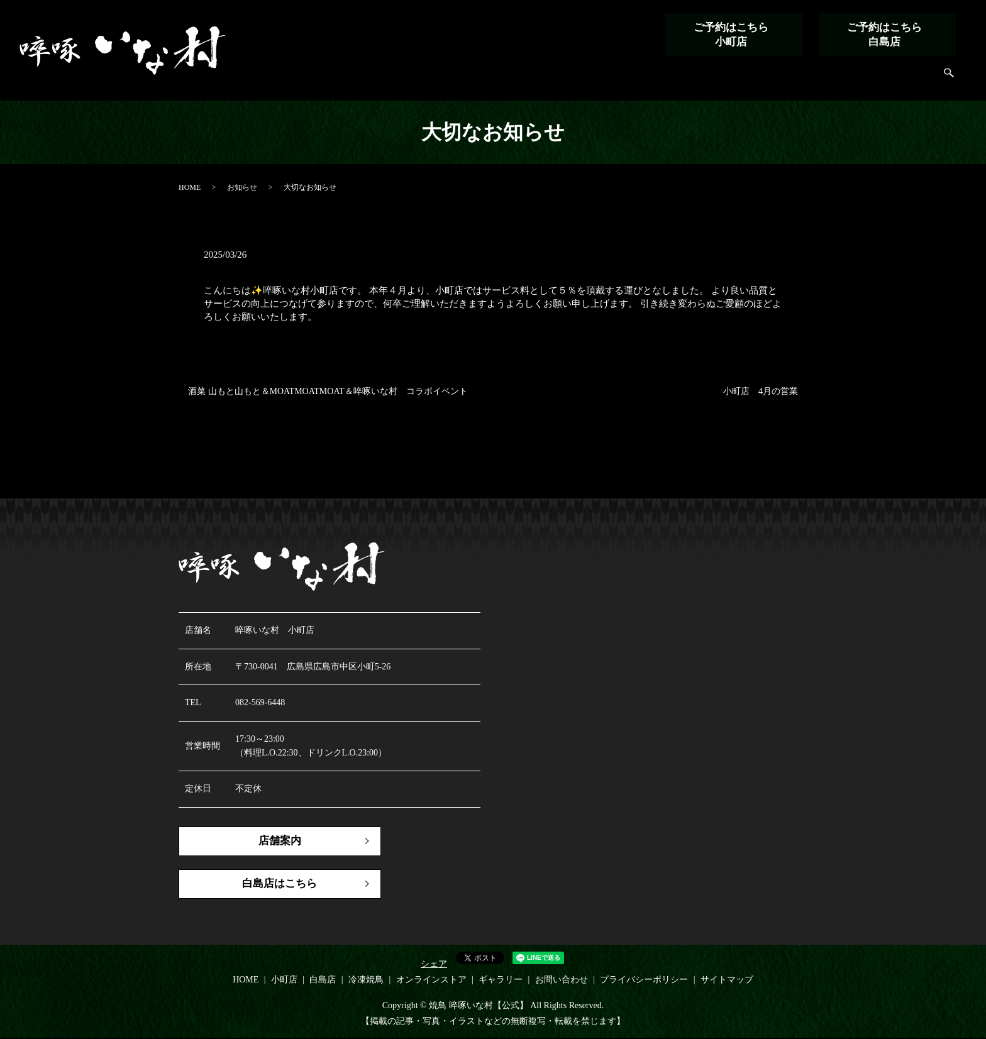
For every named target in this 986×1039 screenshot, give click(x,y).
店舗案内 (266, 841)
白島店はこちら (266, 885)
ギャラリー (829, 79)
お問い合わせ (896, 79)
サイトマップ (727, 980)
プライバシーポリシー (644, 980)
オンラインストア (753, 79)
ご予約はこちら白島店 (882, 34)
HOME (546, 79)
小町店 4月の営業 (760, 391)
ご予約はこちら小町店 (728, 34)
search (949, 79)
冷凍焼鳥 (682, 79)
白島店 (633, 79)
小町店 (590, 79)
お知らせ (242, 187)
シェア (434, 964)
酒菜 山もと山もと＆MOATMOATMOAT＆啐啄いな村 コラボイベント (328, 391)
